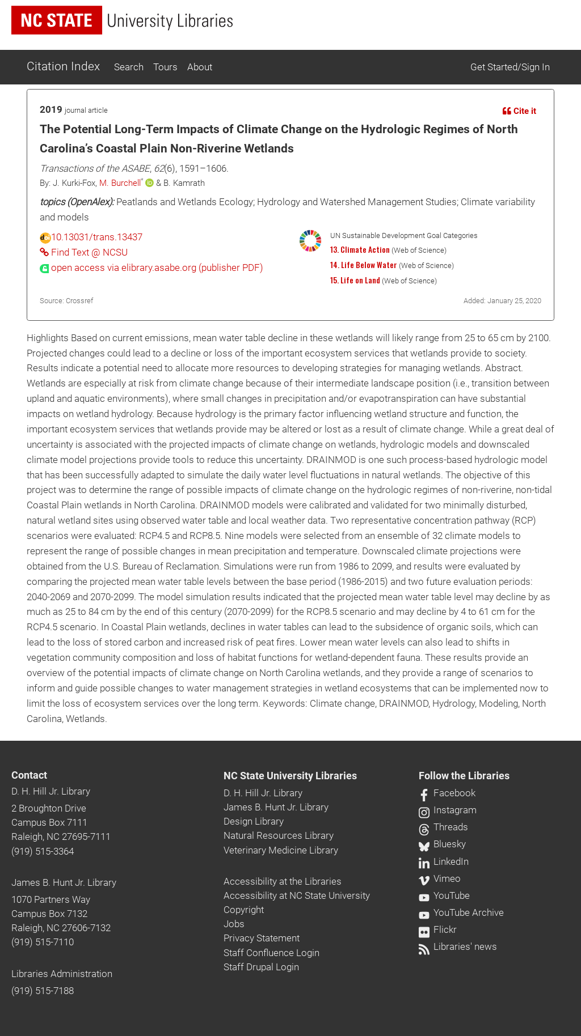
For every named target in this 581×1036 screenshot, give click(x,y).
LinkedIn (444, 861)
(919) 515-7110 (42, 942)
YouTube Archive (461, 912)
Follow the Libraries (464, 776)
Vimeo (440, 878)
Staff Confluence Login (271, 952)
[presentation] (151, 267)
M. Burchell (120, 183)
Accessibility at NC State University (297, 895)
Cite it (519, 111)
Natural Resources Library (279, 835)
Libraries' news (458, 946)
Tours (165, 67)
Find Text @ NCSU (84, 252)
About (199, 67)
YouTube (444, 895)
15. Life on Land (355, 280)
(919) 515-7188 (42, 990)
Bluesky (442, 844)
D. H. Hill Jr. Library (50, 791)
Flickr (438, 929)
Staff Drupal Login (261, 967)
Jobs (234, 923)
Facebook (447, 793)
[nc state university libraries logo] (122, 20)
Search (129, 67)
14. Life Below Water (363, 264)
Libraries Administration (61, 973)
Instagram (448, 810)
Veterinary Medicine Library (281, 850)
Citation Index (63, 66)
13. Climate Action (360, 249)
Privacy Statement (262, 938)
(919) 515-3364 (42, 851)
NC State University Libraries (290, 776)
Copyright (244, 909)
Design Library (254, 821)
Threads (443, 827)
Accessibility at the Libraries (283, 881)
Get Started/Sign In (510, 67)
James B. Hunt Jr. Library (63, 882)
